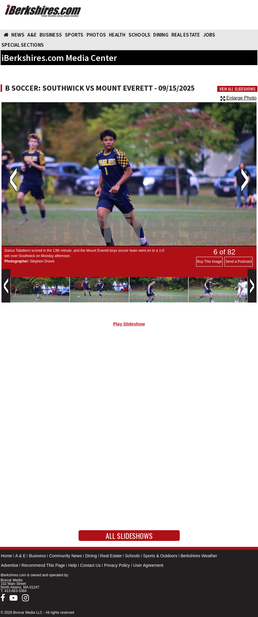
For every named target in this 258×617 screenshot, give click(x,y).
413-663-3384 (15, 591)
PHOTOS (96, 35)
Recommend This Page (43, 565)
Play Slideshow (129, 324)
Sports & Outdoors (160, 555)
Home (6, 555)
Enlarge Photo (239, 97)
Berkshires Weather (199, 555)
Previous (13, 180)
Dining (91, 555)
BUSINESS (51, 35)
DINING (160, 35)
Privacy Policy (117, 565)
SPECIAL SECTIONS (22, 45)
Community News (65, 555)
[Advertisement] (129, 381)
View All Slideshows (237, 89)
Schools (132, 555)
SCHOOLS (140, 35)
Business (37, 555)
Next (244, 180)
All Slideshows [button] (129, 535)
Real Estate (111, 555)
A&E (32, 35)
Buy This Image (209, 261)
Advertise (9, 565)
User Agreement (148, 565)
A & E (20, 555)
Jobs (209, 35)
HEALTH (117, 35)
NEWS (17, 35)
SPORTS (74, 35)
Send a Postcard (238, 261)
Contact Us (90, 565)
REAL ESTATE (185, 35)
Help (72, 565)
